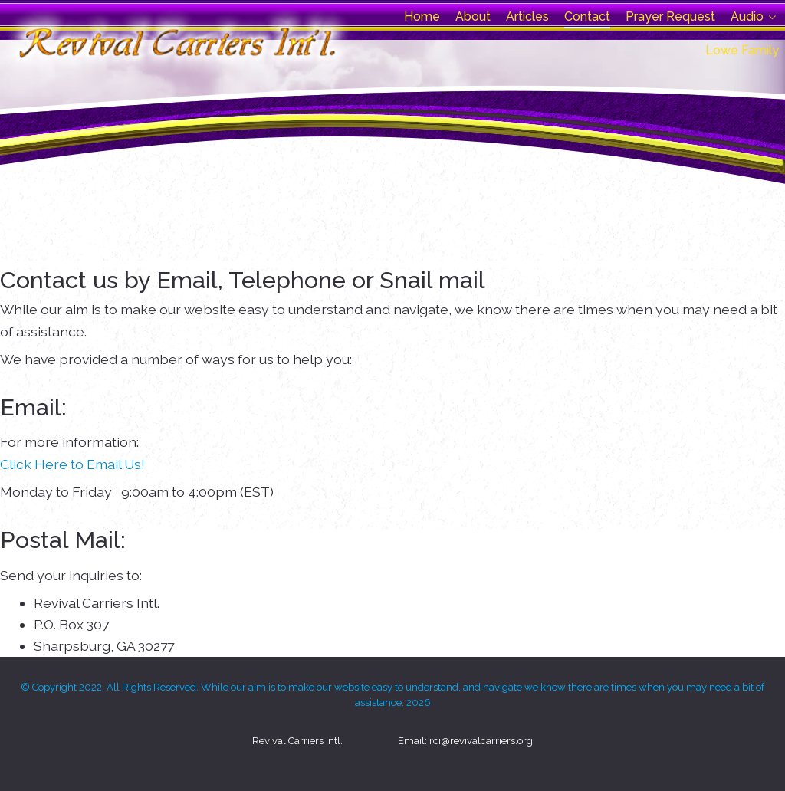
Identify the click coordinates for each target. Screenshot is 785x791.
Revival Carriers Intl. (297, 741)
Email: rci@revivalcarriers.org (465, 741)
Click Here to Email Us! (72, 464)
